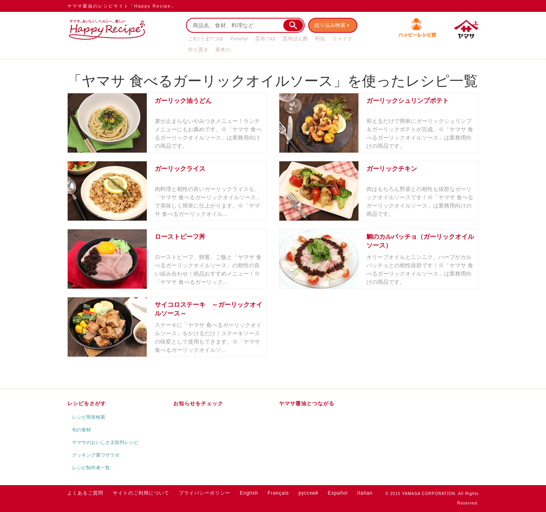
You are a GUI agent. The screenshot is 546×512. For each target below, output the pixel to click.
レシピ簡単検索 (88, 417)
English (249, 493)
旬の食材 (81, 430)
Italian (365, 493)
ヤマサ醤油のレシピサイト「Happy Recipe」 (121, 6)
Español (337, 493)
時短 (320, 39)
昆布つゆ (265, 39)
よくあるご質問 (85, 493)
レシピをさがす (86, 403)
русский (308, 493)
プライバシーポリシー (204, 493)
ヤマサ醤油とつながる (306, 403)
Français (278, 493)
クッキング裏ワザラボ (95, 455)
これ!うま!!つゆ (205, 39)
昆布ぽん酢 (295, 39)
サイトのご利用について (141, 493)
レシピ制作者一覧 (91, 467)
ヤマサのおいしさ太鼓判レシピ (105, 442)
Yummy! (239, 39)
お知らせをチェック (198, 403)
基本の (223, 50)
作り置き (198, 50)
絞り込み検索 (330, 25)
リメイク (342, 39)
